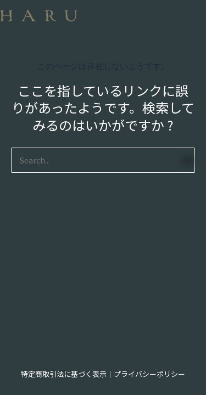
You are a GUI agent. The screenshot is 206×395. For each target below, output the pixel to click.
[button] (103, 25)
